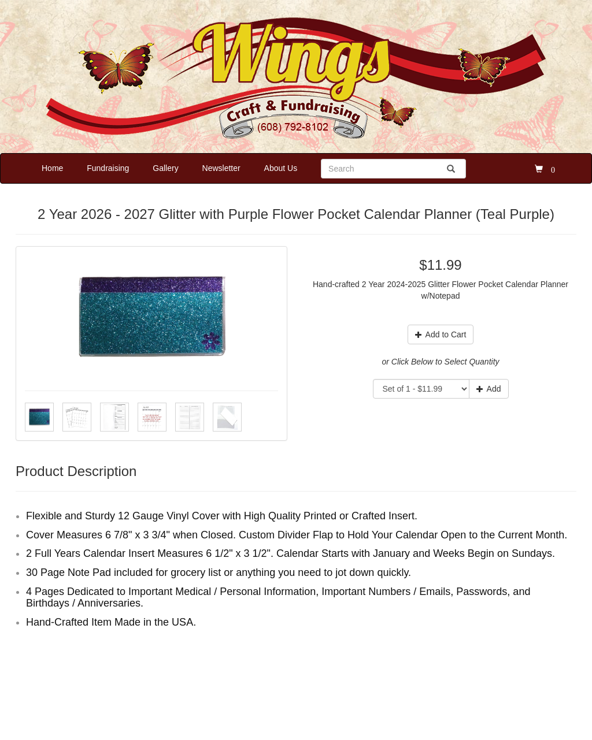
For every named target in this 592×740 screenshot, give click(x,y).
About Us (281, 168)
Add (488, 388)
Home (52, 168)
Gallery (165, 168)
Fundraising (108, 168)
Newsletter (221, 168)
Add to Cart (441, 334)
